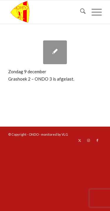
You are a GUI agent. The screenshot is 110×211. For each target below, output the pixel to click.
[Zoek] (80, 12)
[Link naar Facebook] (97, 140)
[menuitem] (80, 12)
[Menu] (94, 12)
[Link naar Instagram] (88, 140)
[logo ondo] (45, 12)
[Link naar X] (79, 140)
